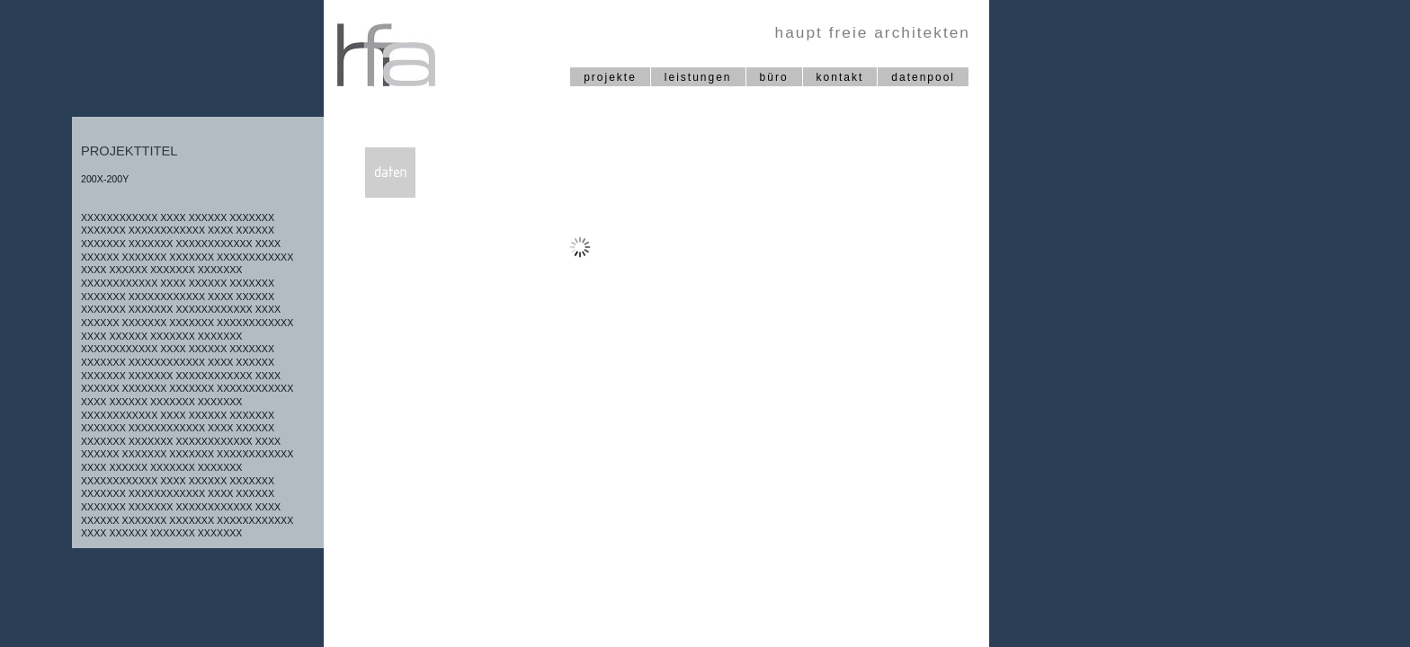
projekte (610, 77)
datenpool (923, 77)
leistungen (698, 77)
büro (774, 77)
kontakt (840, 77)
